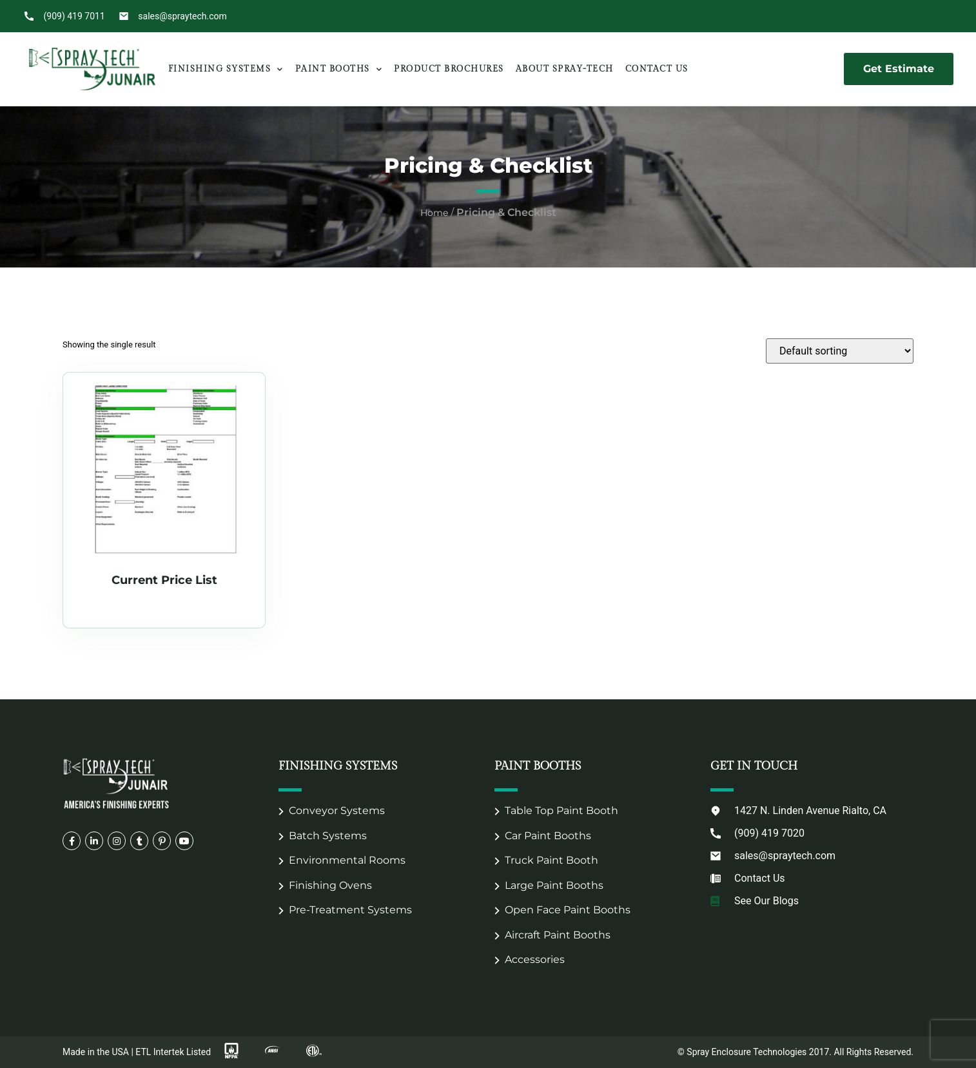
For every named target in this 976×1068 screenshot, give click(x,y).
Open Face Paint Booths (567, 910)
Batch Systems (328, 836)
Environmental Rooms (347, 860)
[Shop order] (839, 351)
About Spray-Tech (565, 69)
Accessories (535, 959)
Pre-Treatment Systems (350, 910)
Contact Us (656, 69)
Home (434, 212)
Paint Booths (339, 69)
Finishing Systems (226, 69)
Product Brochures (449, 69)
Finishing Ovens (330, 885)
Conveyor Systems (337, 810)
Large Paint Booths (554, 885)
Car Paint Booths (548, 836)
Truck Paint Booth (551, 860)
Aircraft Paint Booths (557, 935)
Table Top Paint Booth (561, 810)
